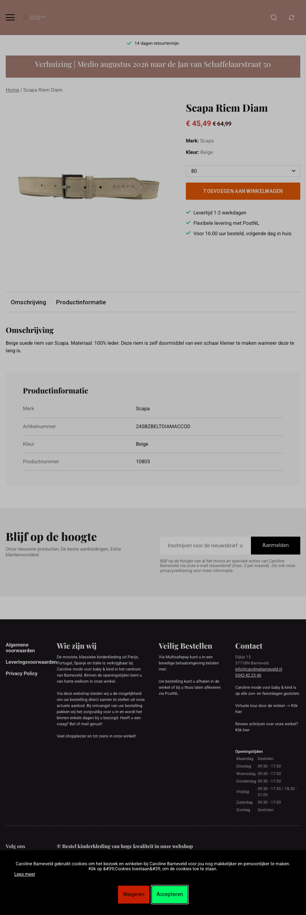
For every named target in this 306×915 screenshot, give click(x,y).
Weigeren (133, 894)
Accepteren (170, 894)
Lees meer (24, 874)
